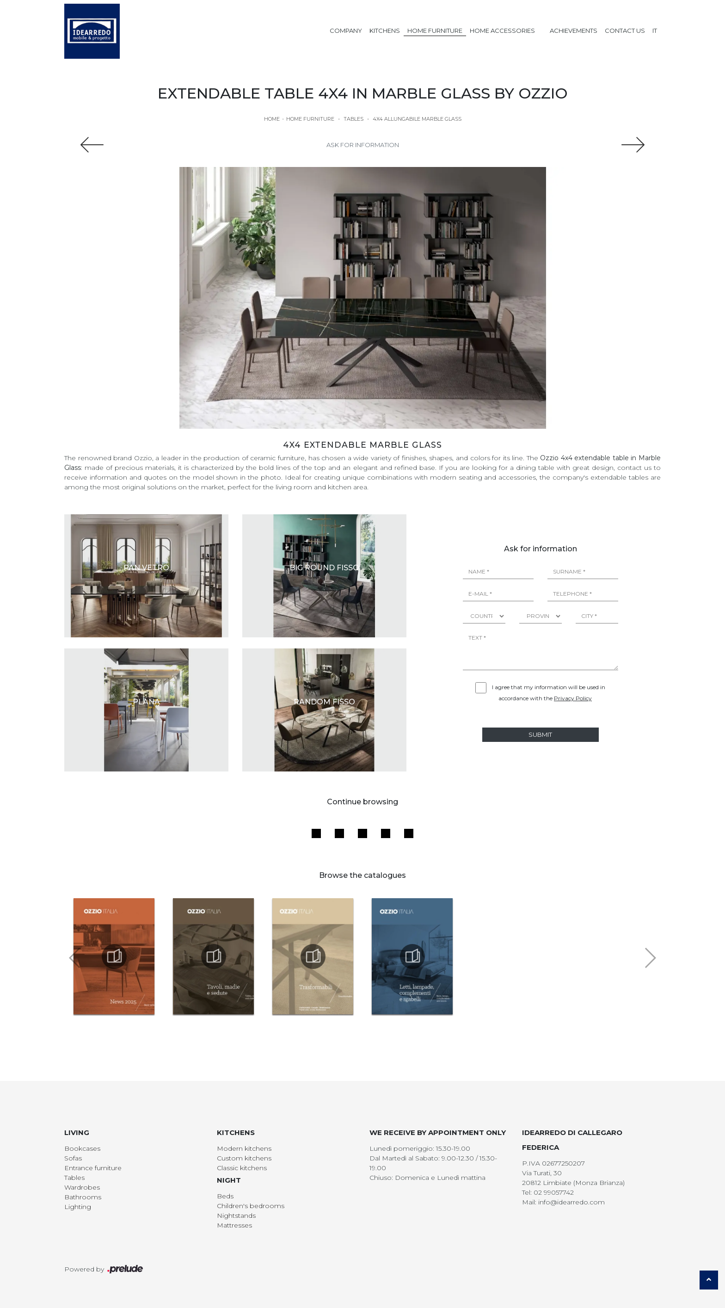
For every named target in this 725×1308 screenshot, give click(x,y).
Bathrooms (82, 1197)
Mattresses (234, 1225)
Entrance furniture (93, 1168)
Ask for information (362, 144)
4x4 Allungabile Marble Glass (417, 119)
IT (654, 30)
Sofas (73, 1158)
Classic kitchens (242, 1168)
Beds (225, 1196)
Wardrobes (82, 1187)
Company (346, 30)
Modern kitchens (244, 1148)
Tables (353, 119)
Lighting (77, 1207)
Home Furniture (434, 30)
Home (272, 119)
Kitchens (384, 30)
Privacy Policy (573, 698)
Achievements (573, 30)
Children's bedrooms (250, 1206)
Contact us (625, 30)
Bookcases (82, 1148)
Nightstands (236, 1215)
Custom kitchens (244, 1158)
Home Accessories (502, 30)
